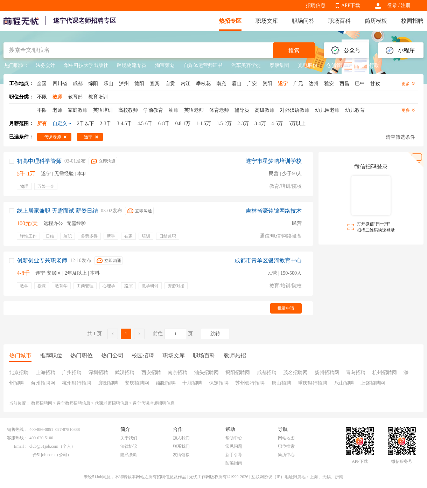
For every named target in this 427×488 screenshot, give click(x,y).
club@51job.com (43, 446)
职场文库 (266, 21)
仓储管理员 (338, 65)
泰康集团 (279, 65)
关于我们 (128, 437)
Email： (21, 446)
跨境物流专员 (131, 65)
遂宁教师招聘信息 (73, 403)
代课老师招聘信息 (111, 403)
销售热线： (17, 429)
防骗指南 (233, 463)
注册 (406, 5)
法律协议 (128, 446)
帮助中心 (233, 437)
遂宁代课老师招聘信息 (154, 403)
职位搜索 (286, 446)
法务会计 (45, 65)
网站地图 (286, 437)
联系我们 (181, 446)
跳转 (215, 333)
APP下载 (350, 5)
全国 (42, 83)
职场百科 (339, 21)
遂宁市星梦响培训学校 (274, 161)
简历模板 (376, 21)
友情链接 (181, 454)
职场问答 (303, 21)
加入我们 (181, 437)
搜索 (294, 51)
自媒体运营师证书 (203, 65)
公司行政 (369, 65)
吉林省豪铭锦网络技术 (274, 211)
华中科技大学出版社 (86, 65)
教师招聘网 (41, 403)
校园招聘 (412, 21)
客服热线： (17, 437)
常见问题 (233, 446)
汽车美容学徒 (246, 65)
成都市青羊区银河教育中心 (268, 260)
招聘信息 (316, 5)
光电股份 (307, 65)
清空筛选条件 (400, 137)
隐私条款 (128, 454)
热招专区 (230, 21)
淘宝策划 (165, 65)
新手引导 (233, 454)
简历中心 (286, 454)
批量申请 (286, 308)
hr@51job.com (42, 454)
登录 (392, 5)
